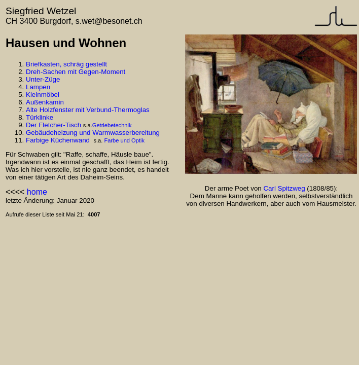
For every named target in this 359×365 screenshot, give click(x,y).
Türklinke (39, 117)
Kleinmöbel (42, 94)
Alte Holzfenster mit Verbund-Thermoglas (88, 110)
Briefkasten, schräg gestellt (66, 64)
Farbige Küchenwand (58, 140)
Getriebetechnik (112, 125)
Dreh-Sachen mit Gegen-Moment (75, 72)
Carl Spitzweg (284, 188)
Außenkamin (45, 102)
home (37, 192)
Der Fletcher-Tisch (53, 125)
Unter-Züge (43, 79)
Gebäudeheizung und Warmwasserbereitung (93, 132)
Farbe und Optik (124, 140)
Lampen (38, 87)
